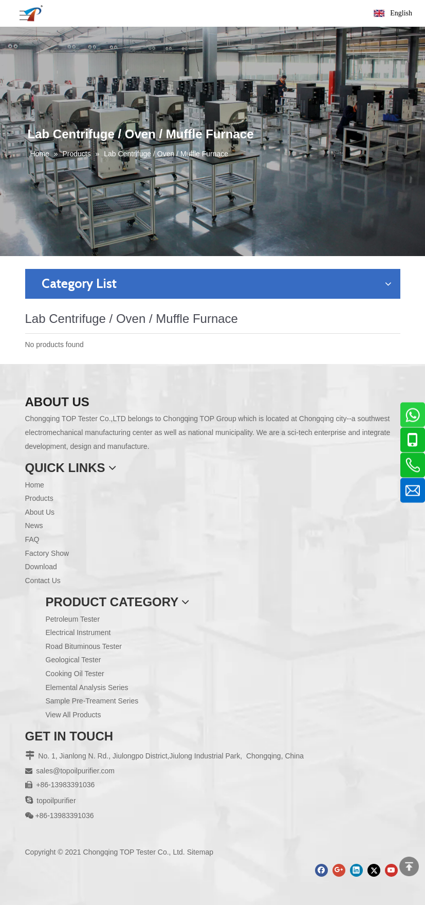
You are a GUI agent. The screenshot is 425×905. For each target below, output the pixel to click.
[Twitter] (373, 870)
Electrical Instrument (78, 632)
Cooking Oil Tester (75, 673)
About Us (40, 512)
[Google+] (338, 870)
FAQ (32, 539)
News (34, 525)
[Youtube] (391, 870)
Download (41, 567)
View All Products (73, 715)
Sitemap (200, 852)
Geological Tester (73, 660)
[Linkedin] (356, 870)
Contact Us (43, 580)
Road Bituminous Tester (84, 646)
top (409, 866)
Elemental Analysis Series (87, 687)
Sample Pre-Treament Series (92, 701)
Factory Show (47, 553)
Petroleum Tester (73, 619)
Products (39, 498)
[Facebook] (321, 870)
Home (34, 485)
